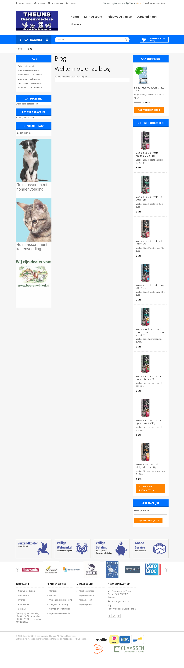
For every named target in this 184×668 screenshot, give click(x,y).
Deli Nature (23, 83)
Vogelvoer (22, 79)
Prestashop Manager (49, 636)
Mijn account (93, 17)
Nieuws (75, 24)
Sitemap (41, 3)
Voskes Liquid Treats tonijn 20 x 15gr (150, 286)
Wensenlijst (57, 3)
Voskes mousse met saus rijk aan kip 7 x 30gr (150, 377)
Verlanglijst (151, 503)
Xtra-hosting (80, 636)
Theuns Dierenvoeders (28, 70)
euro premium (35, 87)
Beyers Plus (36, 83)
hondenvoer (23, 74)
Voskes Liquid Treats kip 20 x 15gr (149, 198)
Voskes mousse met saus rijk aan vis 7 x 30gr (150, 421)
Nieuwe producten (151, 123)
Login (140, 3)
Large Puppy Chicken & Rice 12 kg (150, 89)
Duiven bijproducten (27, 66)
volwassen (35, 79)
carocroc (21, 87)
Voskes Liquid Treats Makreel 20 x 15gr (147, 154)
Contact (73, 3)
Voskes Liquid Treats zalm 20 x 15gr (150, 242)
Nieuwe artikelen (120, 17)
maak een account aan (155, 3)
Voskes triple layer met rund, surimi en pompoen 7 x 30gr (150, 331)
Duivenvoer (37, 74)
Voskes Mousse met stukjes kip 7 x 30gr (147, 466)
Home (74, 17)
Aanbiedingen (25, 3)
